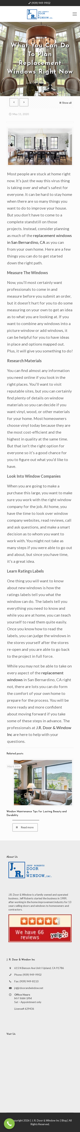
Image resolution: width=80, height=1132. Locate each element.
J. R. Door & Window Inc (45, 1120)
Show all (65, 102)
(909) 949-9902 (41, 3)
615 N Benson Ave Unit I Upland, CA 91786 (39, 968)
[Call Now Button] (9, 1123)
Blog (64, 1120)
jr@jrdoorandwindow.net (28, 988)
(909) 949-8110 (29, 981)
